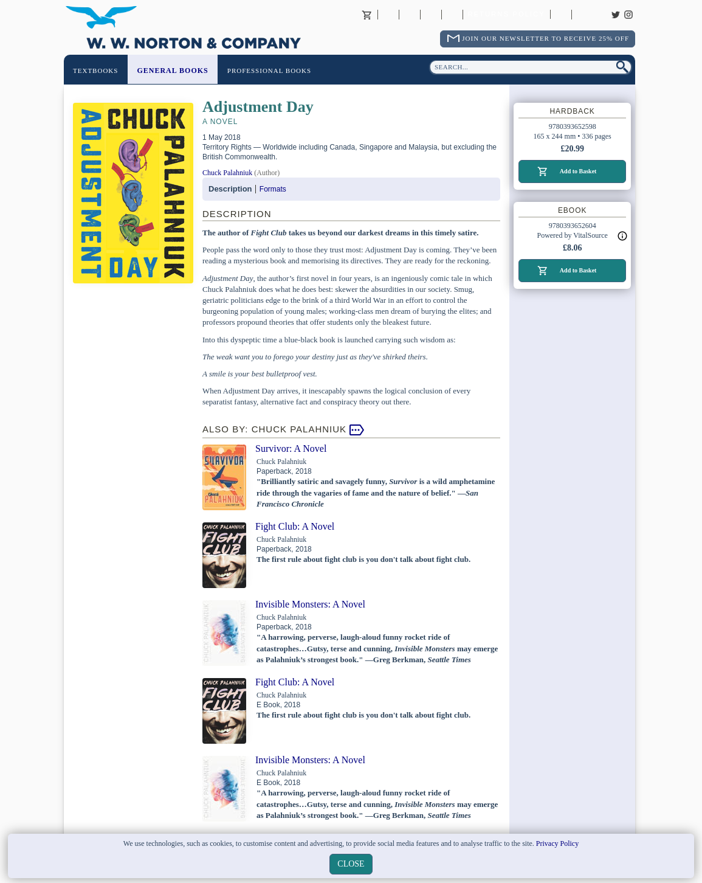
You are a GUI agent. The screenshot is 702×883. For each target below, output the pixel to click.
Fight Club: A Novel (294, 526)
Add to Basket (578, 171)
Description (230, 188)
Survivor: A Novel (290, 448)
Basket (367, 14)
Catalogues (561, 14)
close (350, 863)
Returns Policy (506, 14)
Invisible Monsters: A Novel (310, 604)
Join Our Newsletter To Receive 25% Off (545, 38)
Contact (409, 14)
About (388, 14)
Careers (582, 14)
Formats (273, 189)
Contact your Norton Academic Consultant (430, 14)
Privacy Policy (557, 843)
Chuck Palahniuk (227, 172)
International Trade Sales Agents (452, 14)
